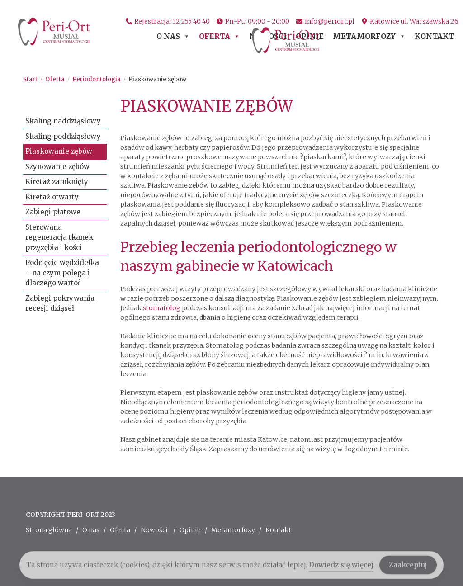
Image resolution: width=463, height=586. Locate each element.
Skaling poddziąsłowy (63, 136)
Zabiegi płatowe (52, 212)
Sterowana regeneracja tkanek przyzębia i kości (59, 237)
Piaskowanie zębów (157, 79)
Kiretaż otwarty (52, 197)
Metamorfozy (369, 37)
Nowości (268, 36)
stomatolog (161, 308)
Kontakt (434, 36)
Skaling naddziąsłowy (63, 121)
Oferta (219, 37)
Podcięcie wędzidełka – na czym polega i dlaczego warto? (62, 272)
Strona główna (49, 530)
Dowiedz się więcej (341, 567)
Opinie (310, 36)
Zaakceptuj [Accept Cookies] (408, 568)
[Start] (30, 79)
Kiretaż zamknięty (56, 181)
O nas (173, 37)
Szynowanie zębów (57, 166)
